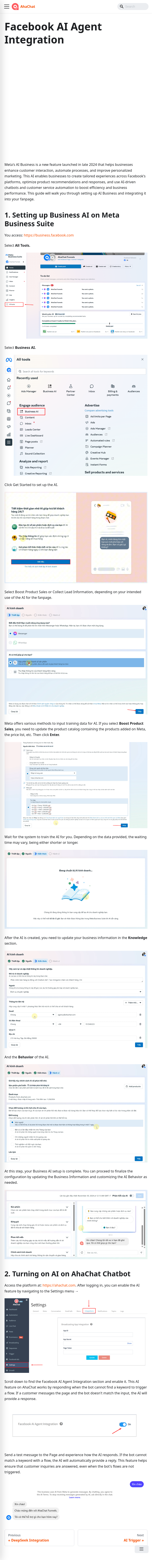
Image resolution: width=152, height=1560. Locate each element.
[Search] (133, 6)
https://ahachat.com (59, 1285)
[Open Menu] (142, 1549)
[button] (6, 6)
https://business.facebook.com (49, 235)
